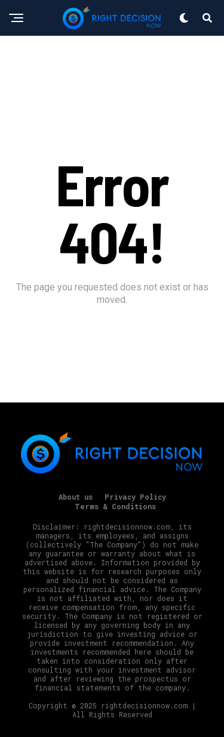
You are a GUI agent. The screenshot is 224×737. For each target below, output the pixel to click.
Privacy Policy (135, 496)
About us (76, 496)
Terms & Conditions (115, 506)
